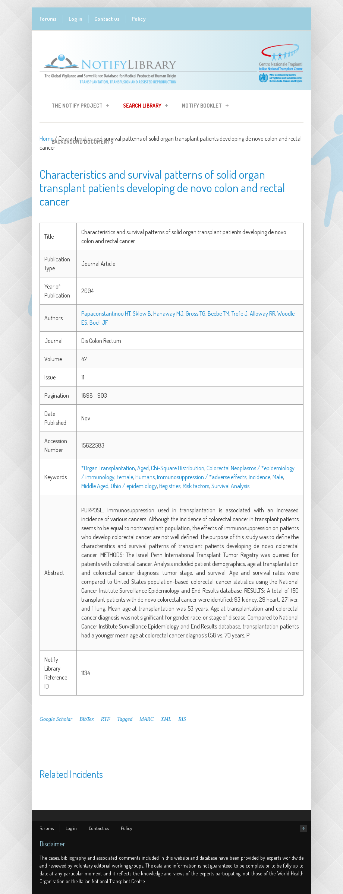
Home (46, 138)
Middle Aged (94, 486)
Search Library (143, 106)
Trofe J (240, 313)
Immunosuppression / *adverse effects (201, 477)
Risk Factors (196, 486)
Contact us (107, 19)
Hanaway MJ (168, 313)
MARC (146, 719)
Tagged (125, 719)
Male (278, 477)
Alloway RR (262, 313)
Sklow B (142, 313)
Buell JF (98, 322)
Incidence (259, 477)
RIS (182, 719)
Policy (139, 19)
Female (125, 477)
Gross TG (195, 313)
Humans (145, 477)
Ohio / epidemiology (134, 486)
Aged (143, 468)
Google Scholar (56, 719)
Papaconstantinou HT (105, 313)
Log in (75, 19)
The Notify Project (78, 106)
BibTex (86, 719)
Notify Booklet (203, 106)
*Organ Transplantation (108, 468)
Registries (169, 486)
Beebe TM (218, 313)
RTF (105, 719)
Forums (48, 19)
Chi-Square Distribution (177, 468)
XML (166, 719)
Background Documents (82, 142)
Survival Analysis (230, 486)
